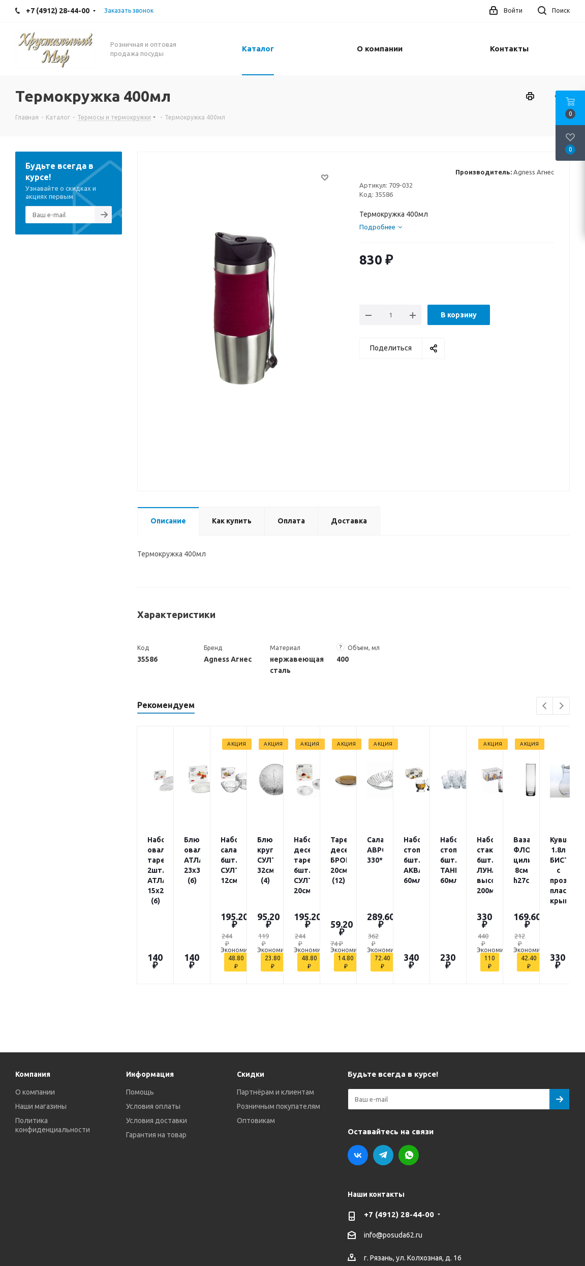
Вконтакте (358, 1077)
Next (561, 706)
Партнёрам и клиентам (275, 1014)
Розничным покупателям (278, 1028)
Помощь (140, 1014)
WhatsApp (408, 1077)
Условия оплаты (153, 1028)
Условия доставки (156, 1043)
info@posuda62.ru (393, 1158)
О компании (35, 1014)
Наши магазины (41, 1028)
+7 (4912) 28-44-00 (399, 1136)
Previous (545, 706)
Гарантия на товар (156, 1057)
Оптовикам (256, 1043)
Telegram (383, 1077)
